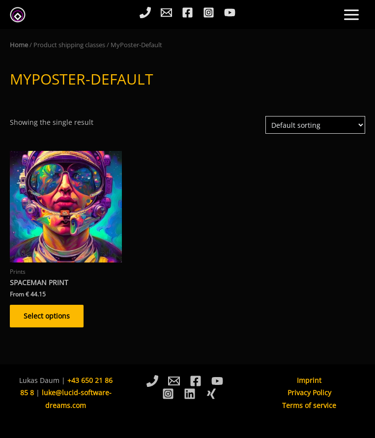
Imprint (309, 380)
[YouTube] (229, 12)
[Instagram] (208, 12)
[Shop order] (315, 125)
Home (19, 45)
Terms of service (309, 405)
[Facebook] (187, 12)
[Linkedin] (190, 394)
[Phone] (145, 12)
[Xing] (211, 394)
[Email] (166, 12)
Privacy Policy (309, 392)
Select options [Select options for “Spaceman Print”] (47, 316)
